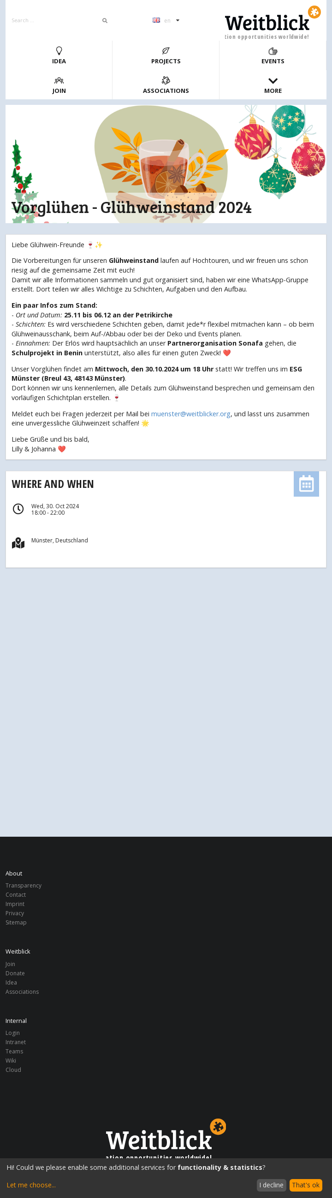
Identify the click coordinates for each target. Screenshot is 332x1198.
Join (59, 85)
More (273, 85)
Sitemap (16, 922)
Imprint (15, 904)
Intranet (16, 1042)
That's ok (306, 1184)
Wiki (11, 1060)
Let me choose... (31, 1185)
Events (273, 55)
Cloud (13, 1069)
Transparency (24, 885)
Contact (16, 895)
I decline (271, 1184)
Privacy (15, 913)
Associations (166, 85)
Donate (15, 973)
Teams (14, 1051)
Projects (166, 55)
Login (13, 1033)
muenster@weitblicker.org (191, 413)
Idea (59, 55)
